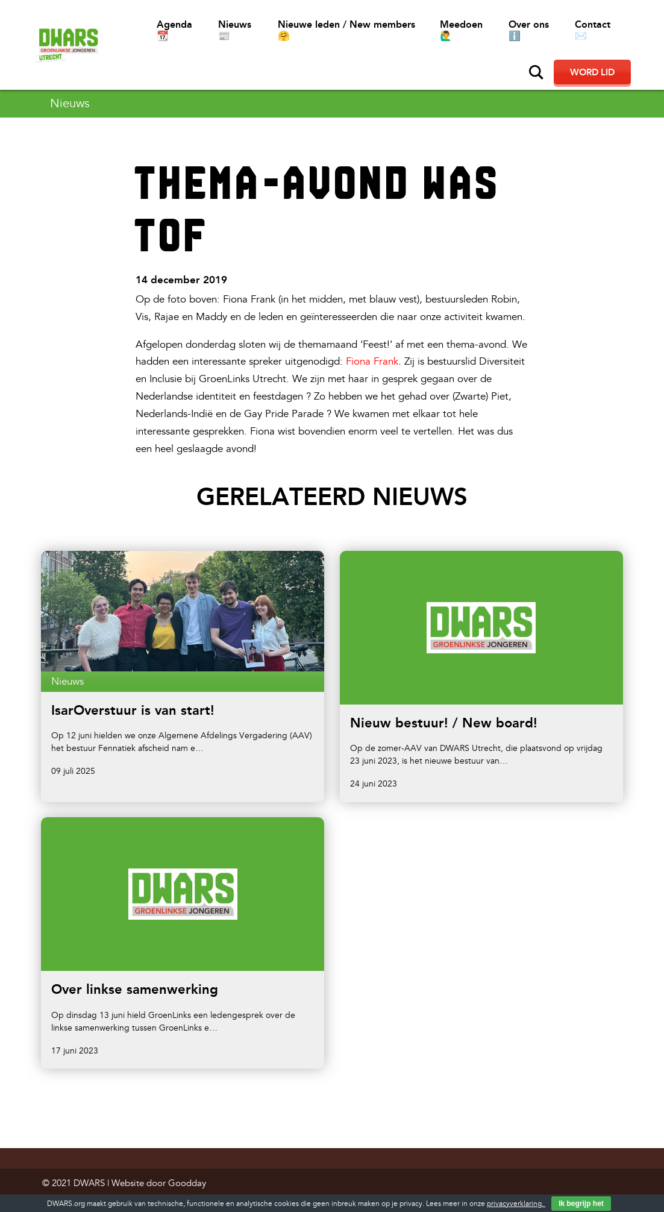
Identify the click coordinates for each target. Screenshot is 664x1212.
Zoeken (536, 72)
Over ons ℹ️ (529, 30)
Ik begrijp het (581, 1203)
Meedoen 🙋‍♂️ (461, 30)
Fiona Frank (372, 361)
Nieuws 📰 (234, 30)
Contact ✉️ (592, 30)
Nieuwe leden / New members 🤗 (346, 30)
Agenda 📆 (174, 30)
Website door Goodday (158, 1183)
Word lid (592, 72)
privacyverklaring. (516, 1203)
